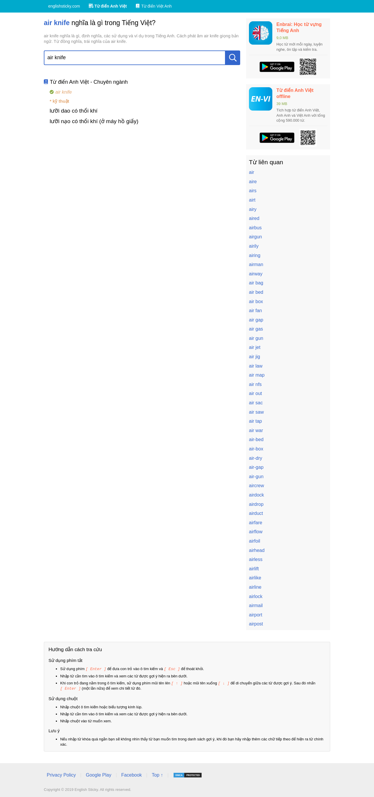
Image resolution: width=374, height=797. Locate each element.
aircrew (256, 485)
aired (254, 218)
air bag (256, 282)
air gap (256, 319)
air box (256, 301)
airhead (256, 550)
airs (253, 190)
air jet (254, 347)
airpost (256, 623)
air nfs (255, 384)
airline (255, 587)
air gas (256, 328)
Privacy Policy (61, 774)
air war (256, 430)
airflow (255, 531)
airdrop (256, 504)
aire (253, 181)
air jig (254, 356)
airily (254, 246)
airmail (256, 605)
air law (255, 365)
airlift (254, 568)
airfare (255, 522)
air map (256, 375)
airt (252, 199)
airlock (255, 596)
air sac (256, 402)
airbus (255, 227)
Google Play (98, 774)
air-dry (255, 458)
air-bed (256, 439)
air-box (256, 448)
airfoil (254, 541)
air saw (256, 412)
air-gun (256, 476)
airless (255, 559)
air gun (256, 338)
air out (255, 393)
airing (254, 255)
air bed (256, 292)
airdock (256, 494)
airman (256, 264)
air (251, 172)
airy (253, 209)
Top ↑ (157, 774)
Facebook (131, 774)
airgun (255, 236)
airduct (256, 513)
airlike (255, 577)
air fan (255, 310)
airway (255, 273)
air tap (255, 421)
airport (255, 614)
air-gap (256, 467)
